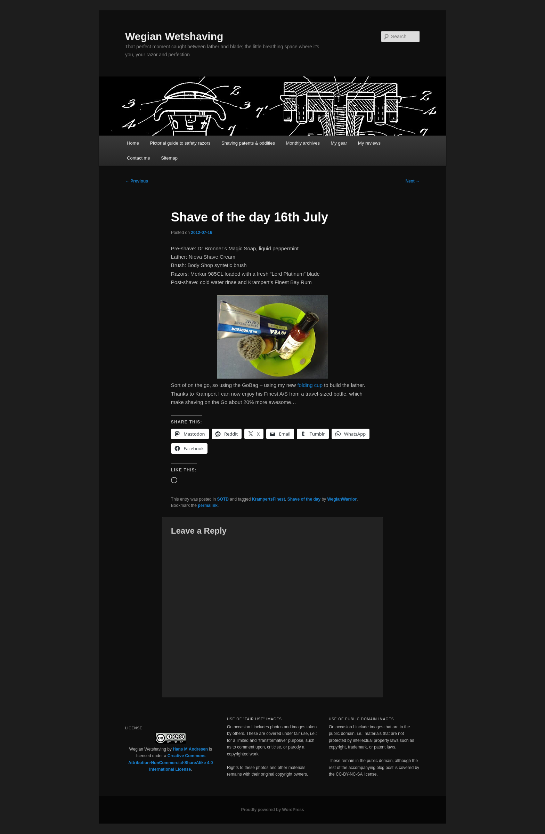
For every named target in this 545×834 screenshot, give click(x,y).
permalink (208, 505)
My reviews (369, 143)
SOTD (223, 499)
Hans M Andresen (190, 749)
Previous (136, 181)
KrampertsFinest (268, 499)
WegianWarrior (342, 499)
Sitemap (169, 158)
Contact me (138, 158)
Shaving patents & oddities (248, 143)
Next (413, 181)
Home (133, 143)
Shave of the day (303, 499)
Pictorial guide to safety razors (180, 143)
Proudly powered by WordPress (272, 809)
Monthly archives (303, 143)
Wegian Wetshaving (174, 36)
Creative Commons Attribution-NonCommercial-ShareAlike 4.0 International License (170, 762)
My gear (339, 143)
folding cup (310, 385)
